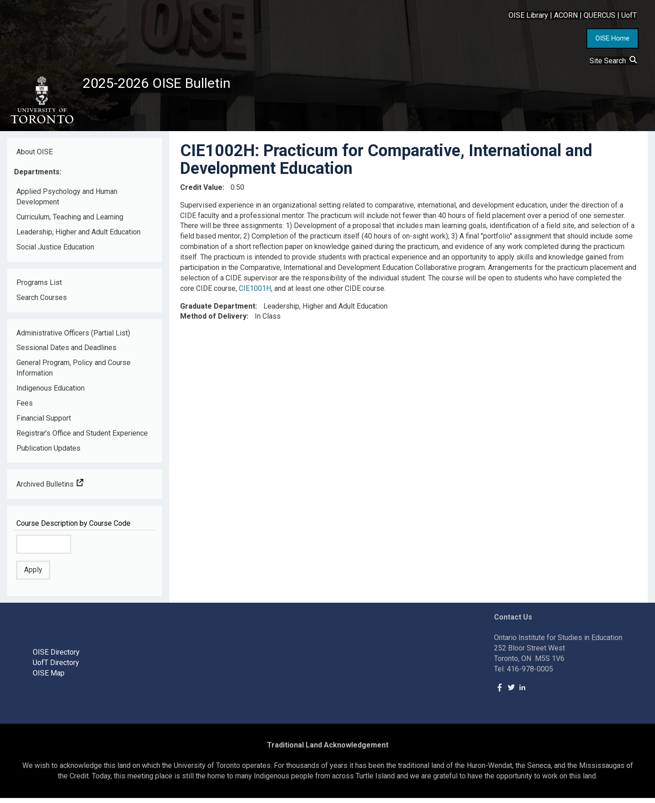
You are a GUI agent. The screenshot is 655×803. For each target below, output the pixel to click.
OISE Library (528, 15)
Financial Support (43, 422)
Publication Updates (48, 452)
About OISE (34, 156)
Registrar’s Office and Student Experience (82, 437)
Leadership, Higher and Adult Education (78, 237)
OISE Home (612, 38)
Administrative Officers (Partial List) (73, 337)
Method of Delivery (213, 321)
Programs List (39, 287)
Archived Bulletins (50, 489)
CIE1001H (255, 293)
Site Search (613, 60)
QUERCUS (599, 15)
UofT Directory (56, 667)
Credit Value (201, 192)
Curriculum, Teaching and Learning (69, 222)
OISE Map (49, 678)
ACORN (566, 15)
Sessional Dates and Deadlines (66, 352)
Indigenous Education (50, 393)
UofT (629, 15)
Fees (24, 408)
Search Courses (41, 302)
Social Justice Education (55, 252)
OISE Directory (56, 657)
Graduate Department (217, 310)
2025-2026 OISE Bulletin (169, 85)
